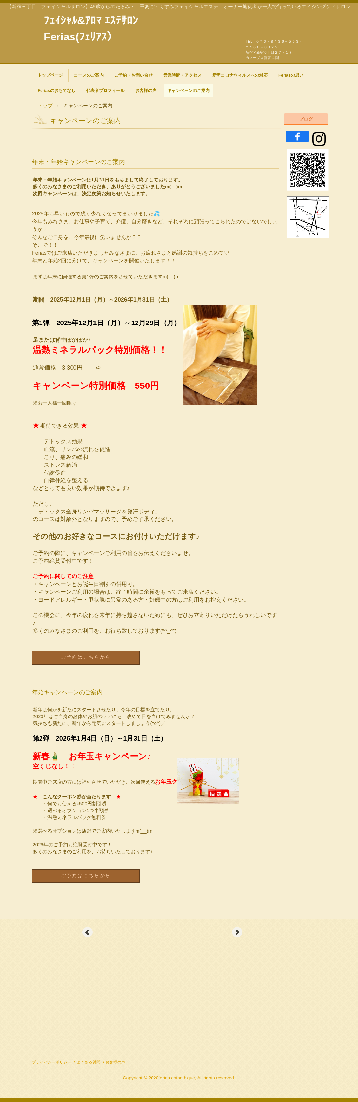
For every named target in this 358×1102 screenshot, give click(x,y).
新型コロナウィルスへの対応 (240, 75)
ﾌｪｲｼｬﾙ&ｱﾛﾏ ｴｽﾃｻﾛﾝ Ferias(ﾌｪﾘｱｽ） (91, 19)
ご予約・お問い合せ (133, 75)
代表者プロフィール (105, 90)
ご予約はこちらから (86, 657)
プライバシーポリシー (51, 1062)
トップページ (50, 75)
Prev (87, 932)
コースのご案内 (89, 75)
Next (237, 932)
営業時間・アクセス (182, 75)
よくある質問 (88, 1062)
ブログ (306, 118)
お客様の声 (145, 90)
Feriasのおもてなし (56, 90)
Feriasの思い (290, 75)
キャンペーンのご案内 (188, 90)
